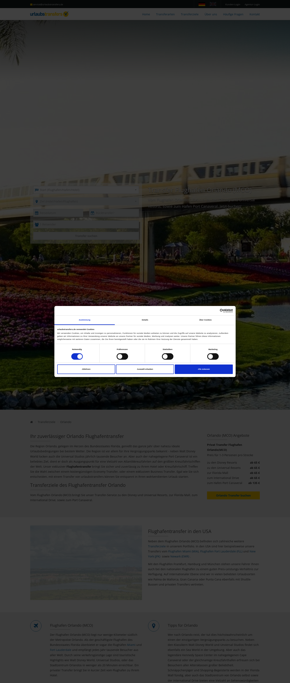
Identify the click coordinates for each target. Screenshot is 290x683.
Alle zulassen (204, 369)
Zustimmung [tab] (84, 320)
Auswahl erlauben (145, 369)
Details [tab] (145, 320)
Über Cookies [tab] (205, 320)
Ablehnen (86, 369)
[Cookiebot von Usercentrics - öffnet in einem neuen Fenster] (215, 311)
